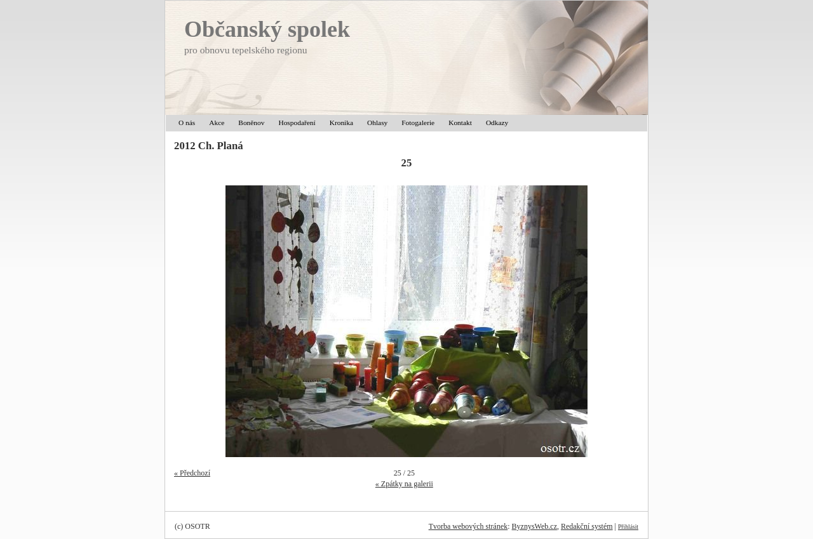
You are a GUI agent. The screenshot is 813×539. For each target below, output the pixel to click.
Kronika (341, 122)
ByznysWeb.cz (534, 526)
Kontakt (460, 122)
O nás (186, 122)
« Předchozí (192, 473)
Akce (216, 122)
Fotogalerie (417, 122)
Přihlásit (628, 526)
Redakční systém (587, 526)
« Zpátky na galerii (404, 483)
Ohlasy (377, 122)
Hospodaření (296, 122)
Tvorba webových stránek (468, 526)
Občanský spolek (267, 29)
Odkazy (497, 122)
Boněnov (251, 122)
